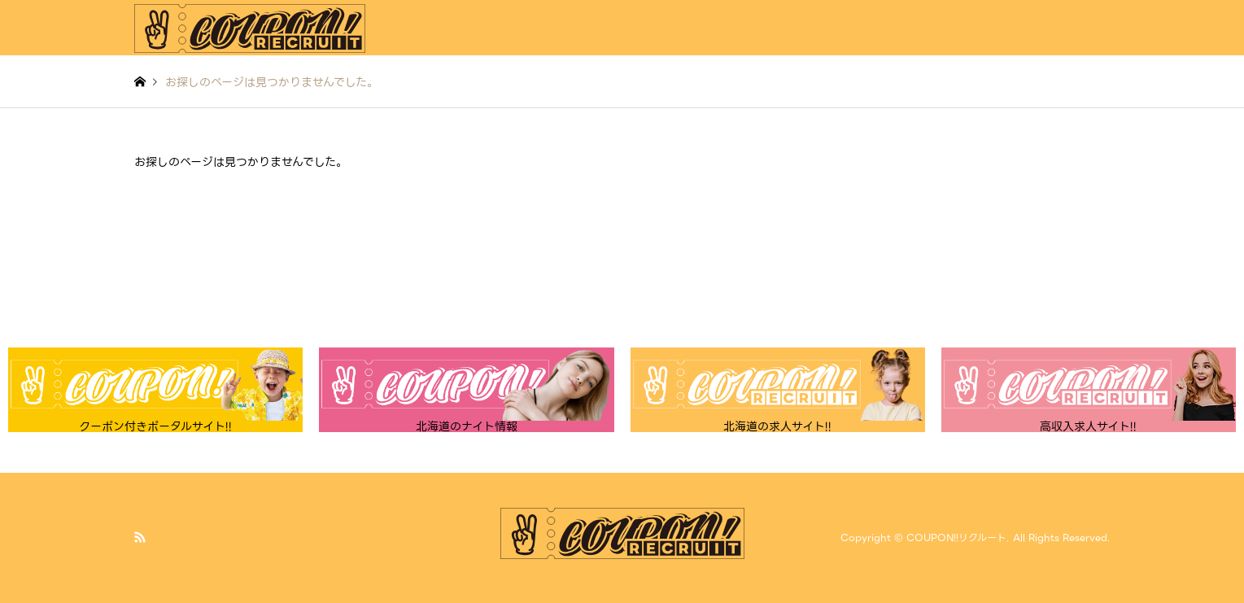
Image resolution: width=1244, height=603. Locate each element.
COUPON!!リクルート (956, 537)
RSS (140, 537)
